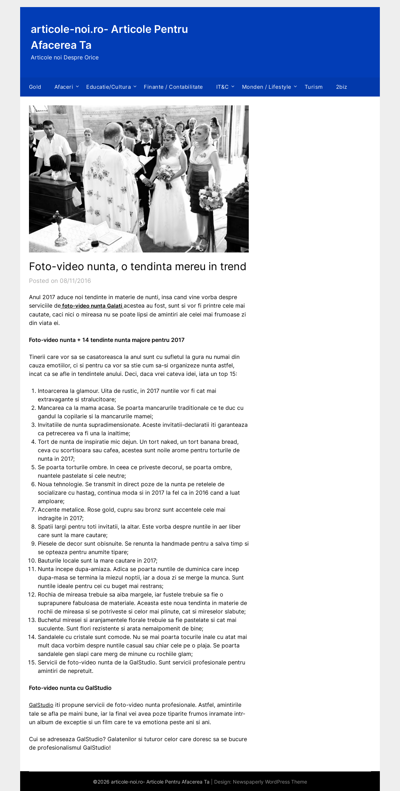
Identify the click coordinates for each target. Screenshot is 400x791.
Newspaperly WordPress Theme (270, 781)
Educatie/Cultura (108, 86)
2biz (341, 86)
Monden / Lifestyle (267, 86)
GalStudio (42, 704)
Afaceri (63, 86)
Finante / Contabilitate (173, 86)
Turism (314, 86)
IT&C (222, 86)
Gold (35, 86)
